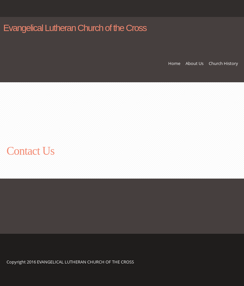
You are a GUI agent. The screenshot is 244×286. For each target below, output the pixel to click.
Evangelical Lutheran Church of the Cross (74, 28)
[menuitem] (174, 66)
